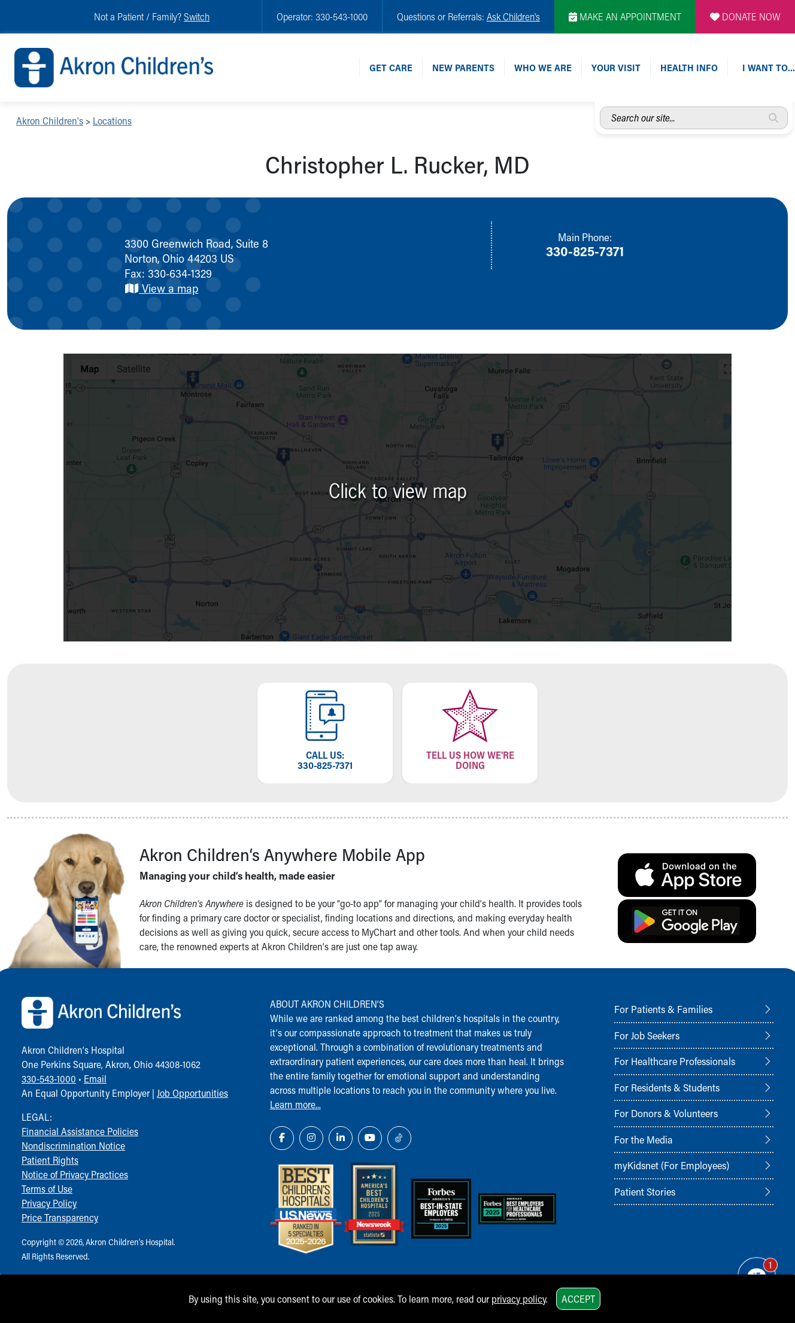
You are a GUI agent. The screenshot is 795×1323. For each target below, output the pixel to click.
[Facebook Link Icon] (282, 1138)
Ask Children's (513, 16)
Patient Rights (50, 1160)
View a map (161, 288)
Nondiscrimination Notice (73, 1145)
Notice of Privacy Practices (75, 1174)
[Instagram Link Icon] (311, 1138)
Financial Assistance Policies (80, 1131)
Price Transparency (60, 1217)
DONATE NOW (745, 16)
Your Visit (616, 67)
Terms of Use (47, 1188)
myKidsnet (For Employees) (671, 1165)
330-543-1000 (49, 1078)
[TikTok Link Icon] (399, 1138)
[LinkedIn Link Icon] (341, 1138)
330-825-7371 (585, 251)
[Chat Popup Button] (752, 1270)
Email (95, 1078)
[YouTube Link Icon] (370, 1138)
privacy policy (518, 1298)
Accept (578, 1298)
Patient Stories (644, 1191)
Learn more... (295, 1104)
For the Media (643, 1139)
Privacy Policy (49, 1203)
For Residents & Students (667, 1087)
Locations (112, 120)
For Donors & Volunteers (666, 1113)
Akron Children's (49, 120)
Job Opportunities (192, 1093)
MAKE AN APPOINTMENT (625, 16)
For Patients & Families (663, 1008)
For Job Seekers (646, 1035)
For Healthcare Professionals (674, 1060)
